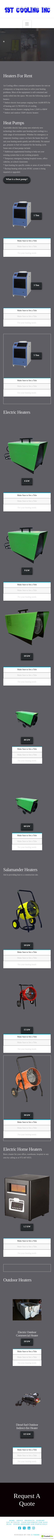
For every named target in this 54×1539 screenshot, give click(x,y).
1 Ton (36, 215)
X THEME (35, 1535)
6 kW (27, 481)
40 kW (27, 740)
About (20, 1520)
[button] (27, 24)
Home (12, 1520)
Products (30, 1520)
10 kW (27, 945)
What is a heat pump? (17, 179)
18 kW (27, 656)
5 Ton (36, 355)
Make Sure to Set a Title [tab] (27, 241)
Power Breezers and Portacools (30, 1524)
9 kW (27, 570)
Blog (9, 1524)
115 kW (27, 1434)
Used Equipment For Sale (34, 1522)
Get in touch (13, 1522)
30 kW (27, 1115)
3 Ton (36, 285)
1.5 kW (27, 1226)
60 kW (27, 826)
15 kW (27, 1029)
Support (40, 1520)
